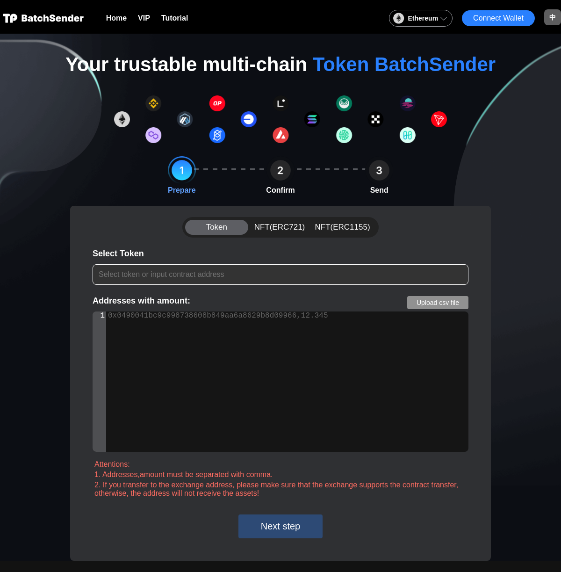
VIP (144, 18)
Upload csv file (438, 302)
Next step (280, 526)
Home (116, 18)
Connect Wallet (498, 18)
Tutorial (174, 18)
